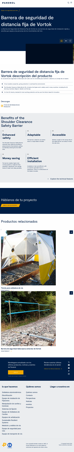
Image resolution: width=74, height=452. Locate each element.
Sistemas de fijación (9, 409)
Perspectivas (30, 398)
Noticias (29, 401)
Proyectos (29, 407)
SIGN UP (16, 372)
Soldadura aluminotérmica (11, 392)
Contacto (29, 395)
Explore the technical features (61, 179)
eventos (29, 404)
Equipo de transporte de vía (12, 434)
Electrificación (7, 395)
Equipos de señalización (11, 417)
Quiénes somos (31, 392)
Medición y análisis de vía (11, 425)
